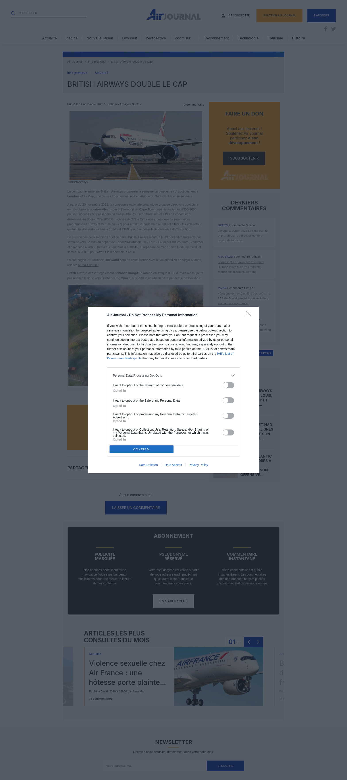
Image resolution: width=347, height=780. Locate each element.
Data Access (173, 465)
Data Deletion (148, 465)
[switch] (228, 385)
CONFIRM (141, 449)
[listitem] (173, 375)
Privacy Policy (198, 465)
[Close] (250, 315)
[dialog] (173, 390)
